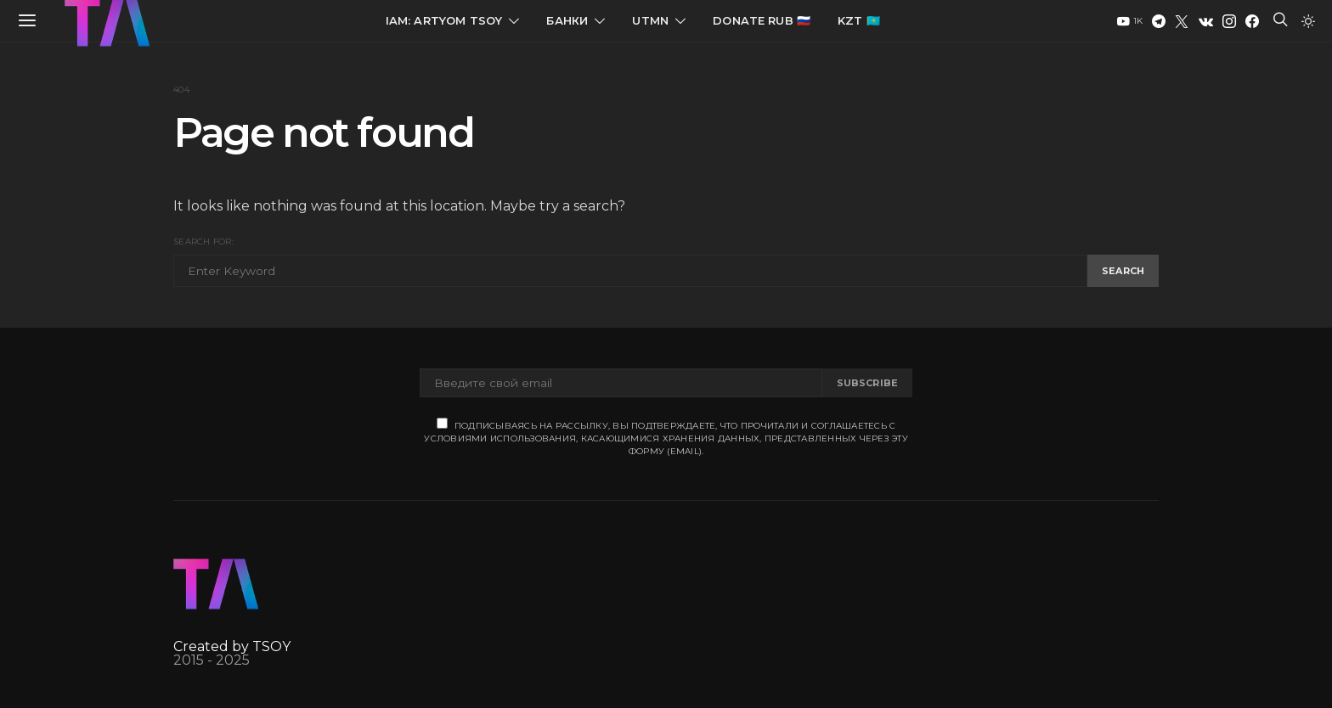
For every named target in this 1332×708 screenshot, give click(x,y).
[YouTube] (1129, 21)
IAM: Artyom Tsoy (444, 20)
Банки (567, 20)
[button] (1308, 21)
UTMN (650, 20)
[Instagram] (1229, 21)
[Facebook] (1252, 21)
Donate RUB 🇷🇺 (761, 20)
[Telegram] (1159, 21)
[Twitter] (1181, 21)
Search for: (203, 241)
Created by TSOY (232, 646)
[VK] (1206, 21)
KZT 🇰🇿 (859, 20)
